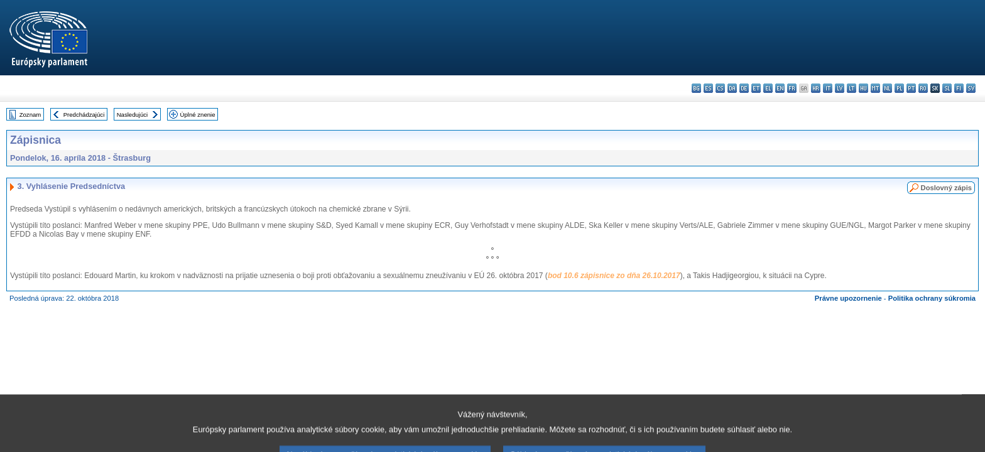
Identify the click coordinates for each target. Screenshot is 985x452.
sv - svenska (971, 88)
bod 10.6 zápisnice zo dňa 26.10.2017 (614, 275)
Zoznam (30, 114)
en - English (780, 88)
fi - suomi (959, 88)
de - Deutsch (744, 88)
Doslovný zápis (946, 187)
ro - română (923, 88)
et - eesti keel (756, 88)
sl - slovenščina (947, 88)
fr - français (792, 88)
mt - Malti (875, 88)
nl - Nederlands (887, 88)
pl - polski (899, 88)
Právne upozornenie (848, 298)
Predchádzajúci (84, 114)
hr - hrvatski (815, 88)
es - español (708, 88)
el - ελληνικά (768, 88)
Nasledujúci (132, 114)
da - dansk (732, 88)
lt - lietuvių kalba (851, 88)
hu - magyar (863, 88)
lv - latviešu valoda (839, 88)
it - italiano (827, 88)
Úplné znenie (197, 114)
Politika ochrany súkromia (932, 298)
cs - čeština (720, 88)
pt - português (911, 88)
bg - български (696, 88)
